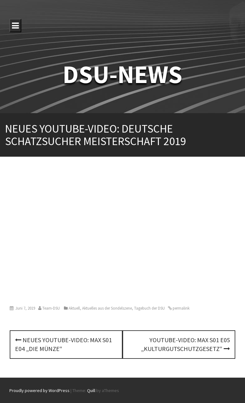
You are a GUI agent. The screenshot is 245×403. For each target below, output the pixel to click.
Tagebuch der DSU (149, 308)
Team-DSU (51, 308)
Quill (91, 390)
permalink (181, 308)
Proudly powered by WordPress (39, 390)
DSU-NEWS (122, 74)
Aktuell (74, 308)
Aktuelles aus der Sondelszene (107, 308)
